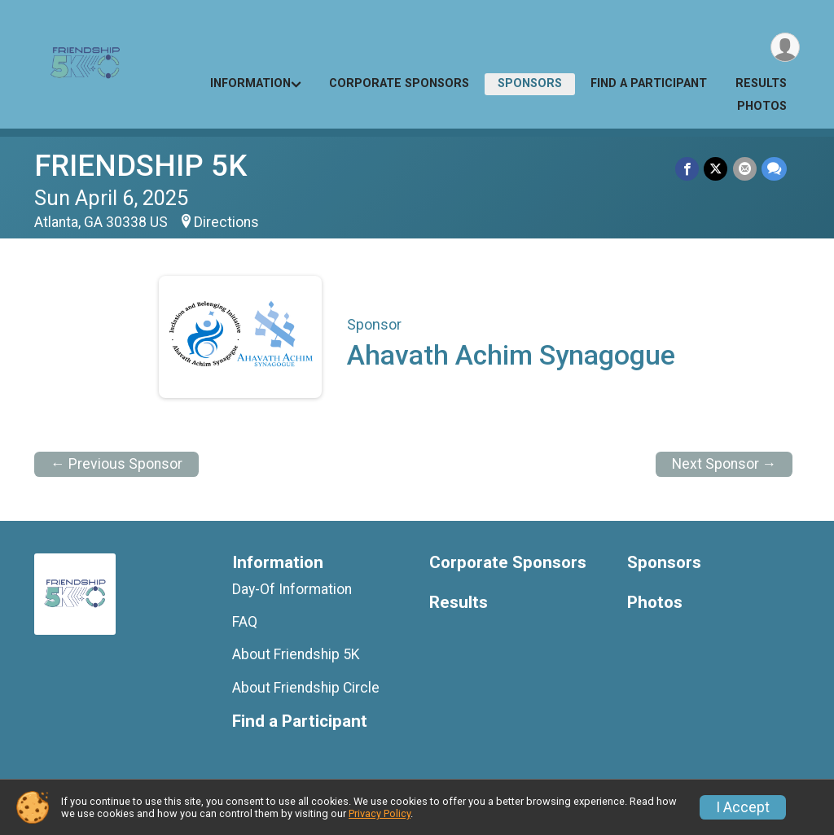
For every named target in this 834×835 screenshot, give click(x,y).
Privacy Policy (379, 813)
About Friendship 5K (296, 654)
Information (250, 83)
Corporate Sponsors (399, 83)
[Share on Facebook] (688, 169)
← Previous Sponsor (116, 464)
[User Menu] (785, 48)
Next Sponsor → (724, 464)
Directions (226, 222)
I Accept (743, 807)
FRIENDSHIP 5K (140, 165)
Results (761, 83)
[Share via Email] (745, 169)
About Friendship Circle (306, 688)
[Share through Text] (774, 169)
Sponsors (530, 83)
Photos (762, 106)
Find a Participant (648, 83)
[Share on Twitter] (716, 169)
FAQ (244, 622)
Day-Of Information (292, 589)
